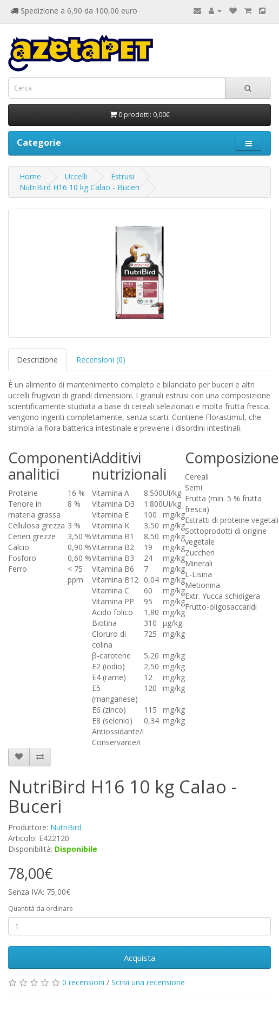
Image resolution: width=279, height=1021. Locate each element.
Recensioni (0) (100, 359)
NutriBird (66, 827)
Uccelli (76, 176)
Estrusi (122, 176)
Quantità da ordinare (40, 908)
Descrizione (37, 359)
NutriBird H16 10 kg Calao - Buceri (79, 187)
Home (30, 176)
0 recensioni (83, 982)
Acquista (139, 957)
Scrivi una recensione (148, 982)
